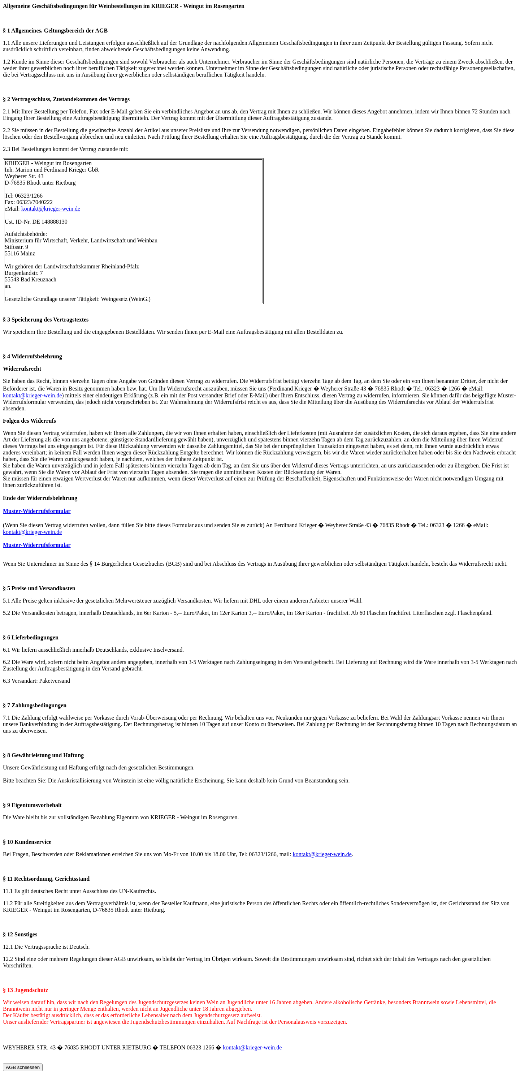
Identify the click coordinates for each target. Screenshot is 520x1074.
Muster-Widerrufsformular (37, 511)
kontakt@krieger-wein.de (50, 209)
